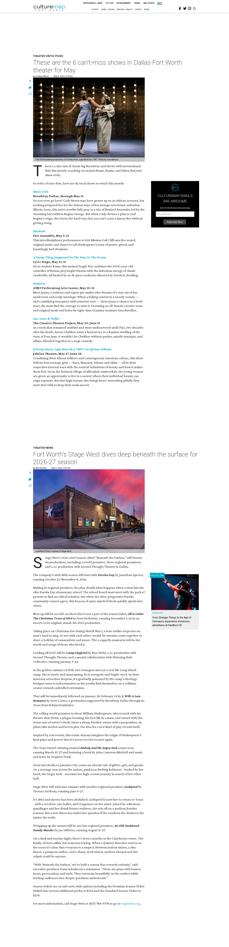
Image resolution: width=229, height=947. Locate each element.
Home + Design (107, 9)
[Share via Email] (30, 94)
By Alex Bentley (40, 468)
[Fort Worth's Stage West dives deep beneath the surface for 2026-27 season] (89, 511)
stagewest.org (130, 903)
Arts (159, 3)
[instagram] (189, 8)
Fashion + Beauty (125, 9)
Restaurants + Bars (92, 3)
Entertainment (124, 3)
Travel (137, 3)
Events (138, 9)
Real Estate (148, 3)
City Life (109, 3)
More (146, 9)
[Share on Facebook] (30, 81)
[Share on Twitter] (30, 87)
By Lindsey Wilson (41, 76)
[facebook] (180, 8)
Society (95, 9)
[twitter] (184, 8)
